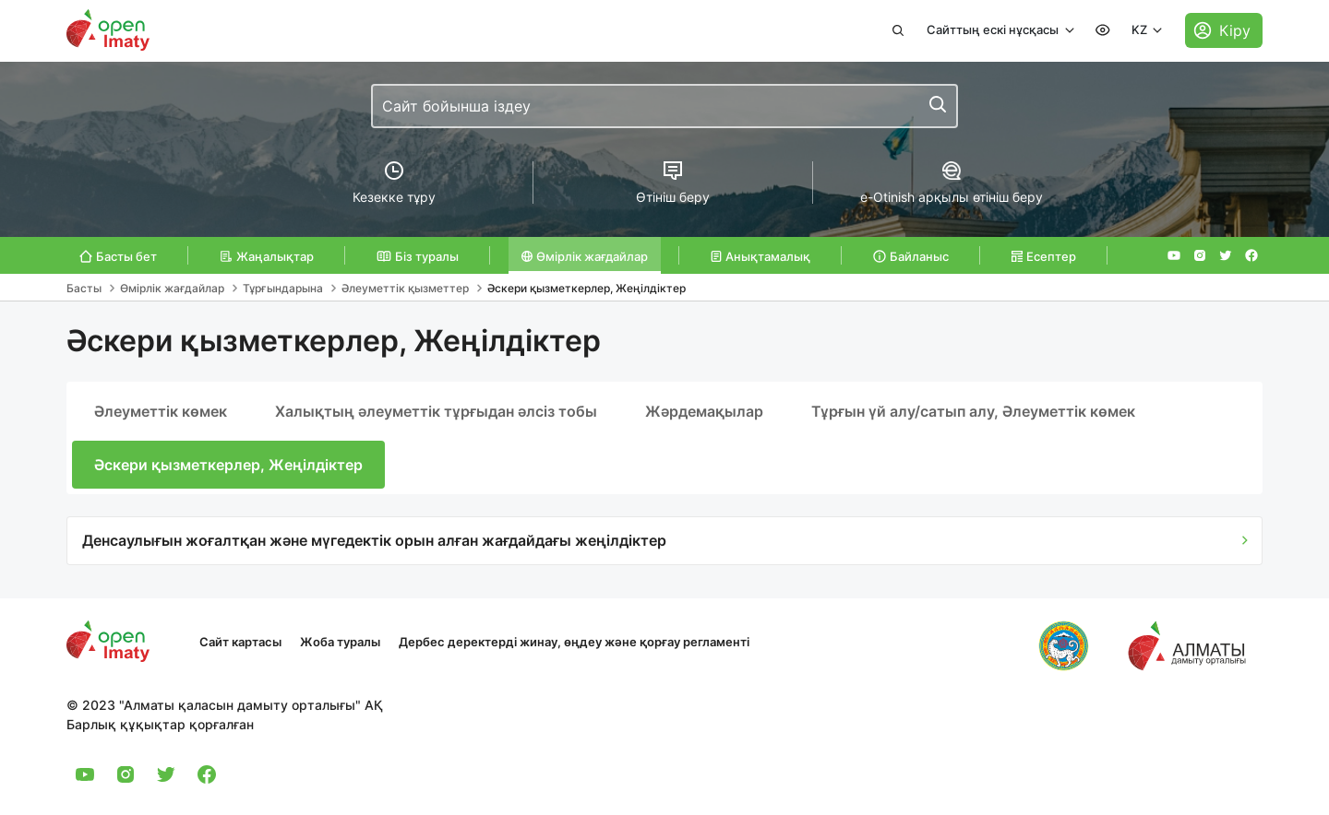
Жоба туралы (340, 641)
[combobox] (664, 106)
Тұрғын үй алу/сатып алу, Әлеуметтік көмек (973, 411)
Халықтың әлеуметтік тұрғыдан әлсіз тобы (436, 411)
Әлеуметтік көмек (160, 411)
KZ (1140, 29)
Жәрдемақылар (704, 411)
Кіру (1235, 30)
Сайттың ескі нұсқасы (994, 29)
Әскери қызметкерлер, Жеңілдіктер (228, 464)
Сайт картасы (240, 641)
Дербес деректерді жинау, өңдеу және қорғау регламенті (574, 641)
